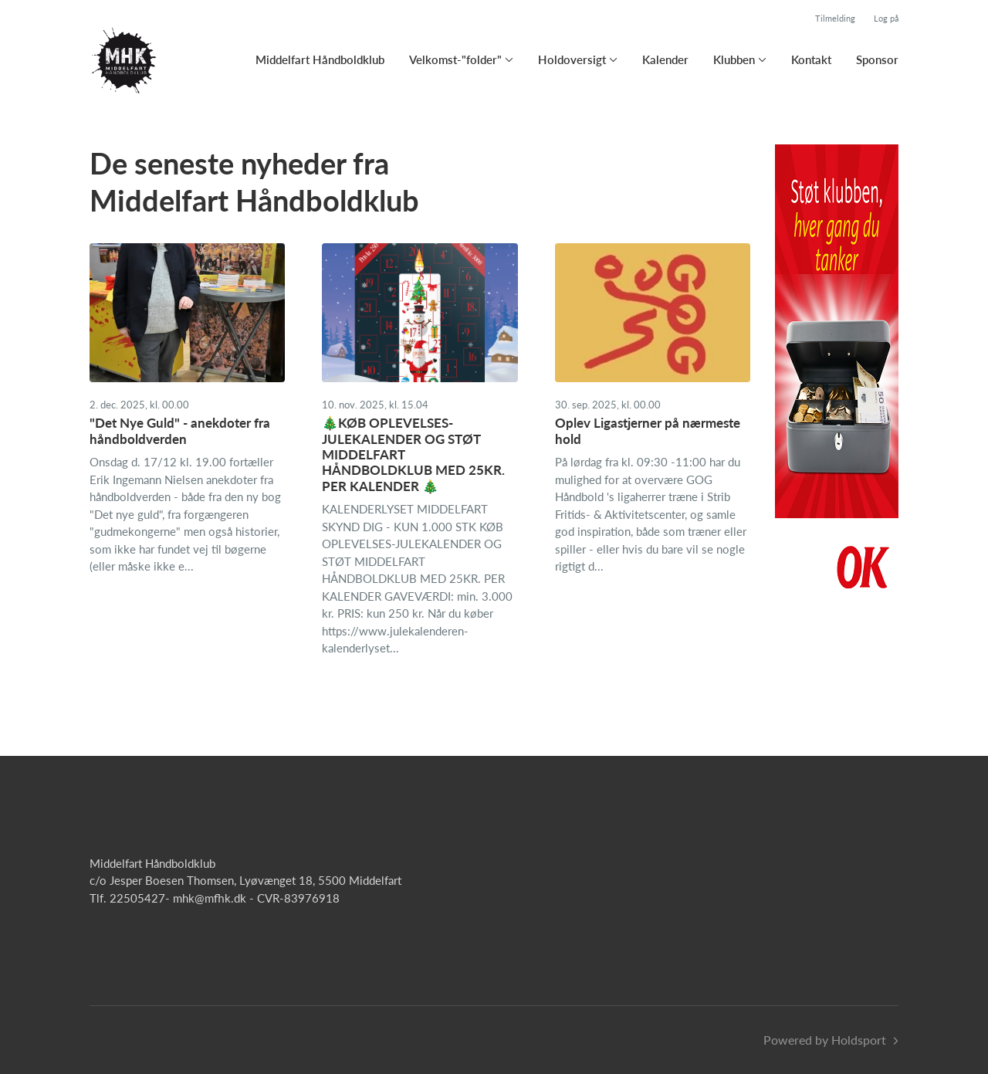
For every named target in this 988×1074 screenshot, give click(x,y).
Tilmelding (835, 18)
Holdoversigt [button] (572, 59)
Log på (886, 18)
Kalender (665, 59)
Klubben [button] (734, 59)
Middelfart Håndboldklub (319, 59)
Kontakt (811, 59)
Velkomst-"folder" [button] (455, 59)
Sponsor (877, 59)
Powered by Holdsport (824, 1039)
